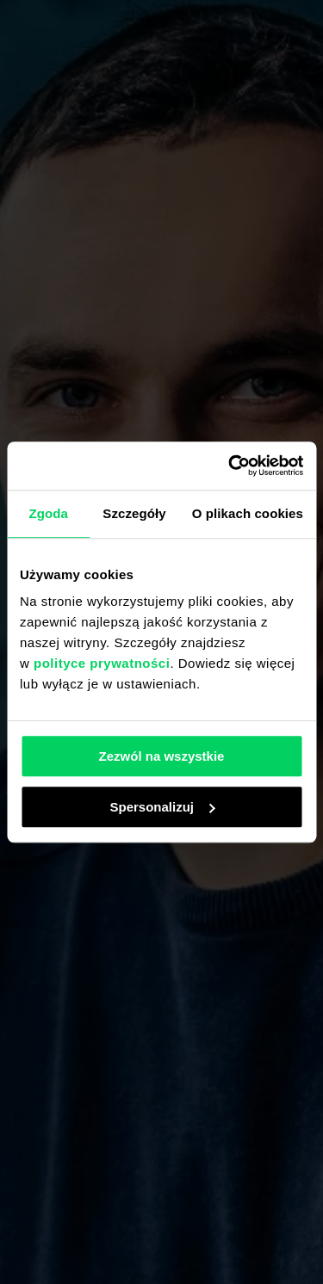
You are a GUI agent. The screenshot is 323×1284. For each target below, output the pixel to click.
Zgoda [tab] (48, 513)
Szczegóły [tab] (133, 513)
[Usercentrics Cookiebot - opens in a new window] (230, 465)
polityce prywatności (102, 663)
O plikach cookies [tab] (247, 513)
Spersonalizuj (161, 806)
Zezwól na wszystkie (162, 756)
